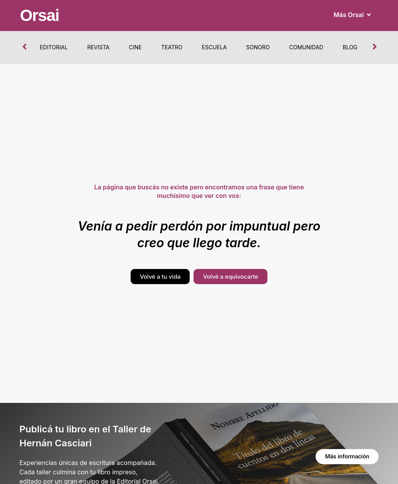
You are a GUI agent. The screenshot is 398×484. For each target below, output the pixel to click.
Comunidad (306, 47)
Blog (350, 47)
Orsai (39, 15)
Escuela (214, 47)
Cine (135, 47)
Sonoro (258, 47)
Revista (98, 47)
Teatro (172, 47)
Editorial (54, 47)
